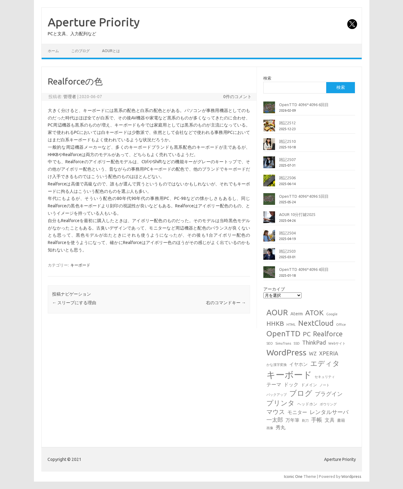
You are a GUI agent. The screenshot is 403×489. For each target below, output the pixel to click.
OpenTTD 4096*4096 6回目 (304, 104)
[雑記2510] (269, 146)
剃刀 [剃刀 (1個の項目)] (305, 420)
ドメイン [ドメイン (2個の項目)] (309, 385)
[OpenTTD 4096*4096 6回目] (269, 110)
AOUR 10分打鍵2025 (297, 214)
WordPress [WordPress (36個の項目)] (286, 352)
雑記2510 (287, 141)
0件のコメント (237, 96)
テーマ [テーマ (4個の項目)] (273, 384)
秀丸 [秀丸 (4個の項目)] (281, 427)
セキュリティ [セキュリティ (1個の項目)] (325, 377)
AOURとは (111, 51)
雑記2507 (287, 159)
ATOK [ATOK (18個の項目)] (314, 313)
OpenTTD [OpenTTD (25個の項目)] (283, 333)
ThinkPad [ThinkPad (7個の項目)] (314, 342)
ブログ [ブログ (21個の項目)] (300, 393)
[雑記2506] (269, 183)
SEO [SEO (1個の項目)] (269, 343)
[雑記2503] (269, 256)
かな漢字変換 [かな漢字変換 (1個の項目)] (276, 365)
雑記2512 (287, 123)
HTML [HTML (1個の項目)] (291, 324)
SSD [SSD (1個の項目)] (297, 343)
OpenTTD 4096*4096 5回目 (304, 196)
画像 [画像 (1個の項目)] (269, 428)
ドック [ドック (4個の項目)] (291, 384)
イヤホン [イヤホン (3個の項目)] (298, 364)
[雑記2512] (269, 128)
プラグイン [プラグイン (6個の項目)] (329, 394)
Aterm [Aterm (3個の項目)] (296, 313)
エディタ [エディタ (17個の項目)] (325, 363)
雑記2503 (287, 251)
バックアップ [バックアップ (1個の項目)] (276, 394)
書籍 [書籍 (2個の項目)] (341, 420)
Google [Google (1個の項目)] (332, 314)
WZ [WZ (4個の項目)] (313, 353)
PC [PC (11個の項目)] (306, 334)
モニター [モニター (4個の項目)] (297, 412)
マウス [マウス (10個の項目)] (275, 411)
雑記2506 (287, 178)
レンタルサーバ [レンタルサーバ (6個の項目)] (329, 412)
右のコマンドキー (226, 302)
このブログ (80, 51)
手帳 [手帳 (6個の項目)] (316, 420)
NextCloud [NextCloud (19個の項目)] (316, 323)
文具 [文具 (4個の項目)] (330, 420)
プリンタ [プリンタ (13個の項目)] (280, 403)
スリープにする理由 (74, 302)
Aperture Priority (94, 21)
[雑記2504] (269, 238)
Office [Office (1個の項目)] (341, 324)
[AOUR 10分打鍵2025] (269, 219)
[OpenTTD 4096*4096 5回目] (269, 201)
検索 (267, 78)
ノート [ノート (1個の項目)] (324, 385)
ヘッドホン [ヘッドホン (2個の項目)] (307, 404)
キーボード (80, 265)
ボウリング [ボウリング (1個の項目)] (328, 404)
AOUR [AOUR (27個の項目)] (277, 312)
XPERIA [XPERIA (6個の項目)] (328, 353)
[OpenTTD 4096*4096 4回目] (269, 274)
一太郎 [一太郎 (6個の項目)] (274, 420)
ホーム (53, 51)
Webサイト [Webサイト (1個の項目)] (337, 343)
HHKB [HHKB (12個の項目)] (275, 323)
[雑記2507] (269, 164)
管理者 (69, 96)
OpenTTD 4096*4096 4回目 (304, 269)
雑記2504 (287, 233)
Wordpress (351, 476)
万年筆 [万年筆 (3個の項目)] (292, 420)
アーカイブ (274, 289)
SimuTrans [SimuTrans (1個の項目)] (283, 343)
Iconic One (293, 476)
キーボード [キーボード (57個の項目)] (289, 375)
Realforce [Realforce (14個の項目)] (328, 334)
